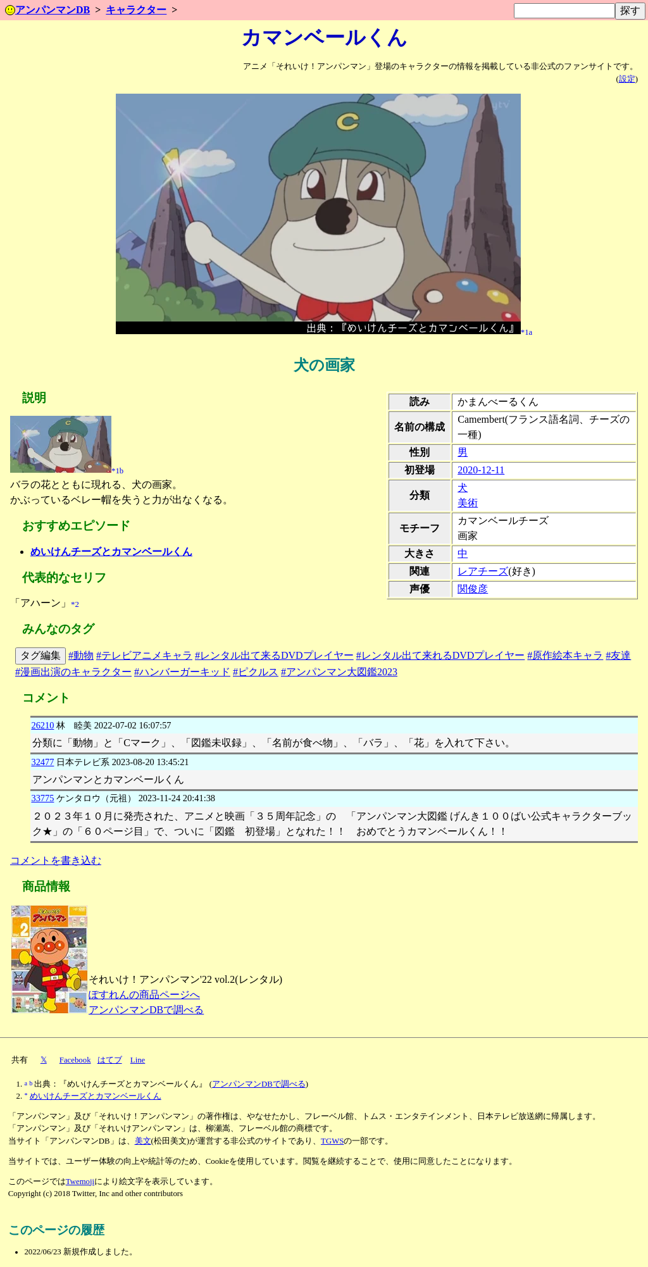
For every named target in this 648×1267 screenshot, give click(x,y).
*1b (117, 470)
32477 (42, 762)
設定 (627, 79)
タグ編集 (40, 655)
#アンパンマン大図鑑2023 (339, 671)
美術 (468, 502)
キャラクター (136, 9)
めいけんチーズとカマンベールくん (111, 551)
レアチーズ (483, 571)
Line (137, 1060)
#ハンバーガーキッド (182, 671)
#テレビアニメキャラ (144, 655)
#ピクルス (255, 671)
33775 (42, 798)
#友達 (618, 655)
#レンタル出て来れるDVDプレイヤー (440, 655)
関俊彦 (473, 589)
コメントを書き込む (55, 860)
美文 (143, 1141)
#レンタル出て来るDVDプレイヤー (274, 655)
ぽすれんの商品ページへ (144, 994)
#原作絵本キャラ (565, 655)
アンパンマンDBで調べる (146, 1009)
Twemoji (80, 1181)
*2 (75, 604)
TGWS (332, 1141)
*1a (526, 331)
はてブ (109, 1060)
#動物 (81, 655)
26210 (42, 725)
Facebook (75, 1060)
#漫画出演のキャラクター (73, 671)
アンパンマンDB (47, 9)
